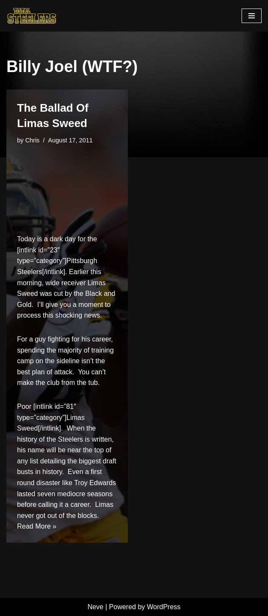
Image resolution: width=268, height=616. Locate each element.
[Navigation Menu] (252, 16)
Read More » (37, 526)
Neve (95, 606)
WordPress (164, 606)
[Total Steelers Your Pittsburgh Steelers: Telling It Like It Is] (32, 16)
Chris (32, 140)
